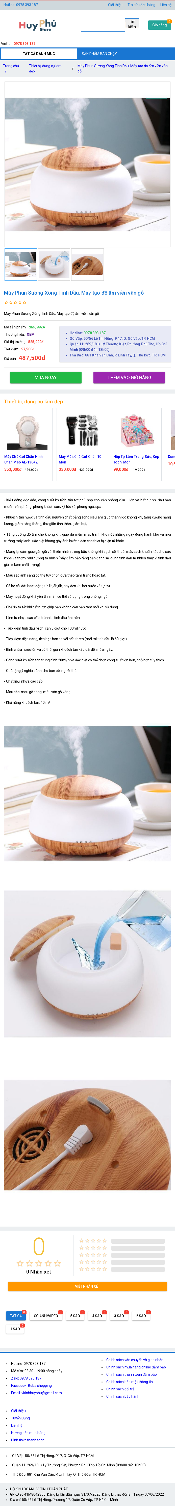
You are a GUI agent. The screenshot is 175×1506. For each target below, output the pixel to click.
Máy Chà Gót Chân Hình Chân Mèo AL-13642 (23, 459)
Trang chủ (11, 69)
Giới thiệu (18, 1411)
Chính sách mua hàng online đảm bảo (136, 1367)
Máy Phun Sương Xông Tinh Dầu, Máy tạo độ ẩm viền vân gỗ (123, 68)
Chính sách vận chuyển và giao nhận (134, 1360)
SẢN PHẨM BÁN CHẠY (99, 54)
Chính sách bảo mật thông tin (129, 1382)
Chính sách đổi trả (120, 1389)
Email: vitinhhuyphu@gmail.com (36, 1393)
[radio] (20, 1263)
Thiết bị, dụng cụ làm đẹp (45, 68)
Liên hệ (165, 5)
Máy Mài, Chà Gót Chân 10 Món (80, 459)
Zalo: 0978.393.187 (26, 1378)
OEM (31, 334)
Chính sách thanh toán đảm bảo (131, 1374)
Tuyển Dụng (20, 1418)
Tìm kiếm (132, 23)
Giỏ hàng (159, 25)
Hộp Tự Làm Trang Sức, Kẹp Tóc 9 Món (136, 459)
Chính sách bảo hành (122, 1396)
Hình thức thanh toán (27, 1440)
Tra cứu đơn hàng (141, 5)
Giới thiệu (115, 5)
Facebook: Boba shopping (31, 1386)
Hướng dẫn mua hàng (28, 1433)
